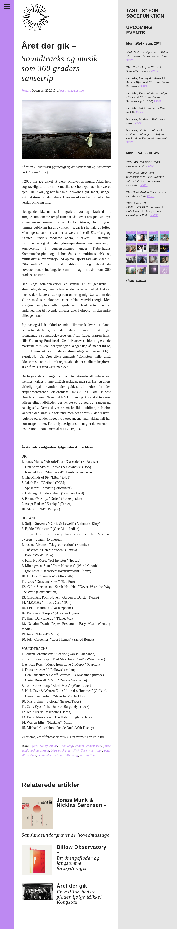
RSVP (129, 60)
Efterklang (66, 745)
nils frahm (95, 750)
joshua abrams (39, 750)
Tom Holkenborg (67, 755)
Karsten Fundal (61, 750)
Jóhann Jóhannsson (88, 745)
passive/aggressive (72, 90)
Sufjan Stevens (47, 755)
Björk (33, 745)
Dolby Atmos (48, 745)
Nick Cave (80, 750)
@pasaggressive (136, 280)
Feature (27, 90)
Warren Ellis (87, 755)
